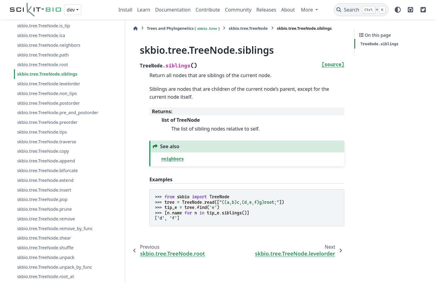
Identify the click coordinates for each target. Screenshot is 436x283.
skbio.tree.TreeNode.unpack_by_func (54, 267)
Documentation (173, 9)
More (307, 9)
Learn (143, 9)
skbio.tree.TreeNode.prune (44, 209)
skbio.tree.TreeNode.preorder (47, 122)
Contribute (208, 9)
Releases (266, 9)
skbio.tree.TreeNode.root (42, 64)
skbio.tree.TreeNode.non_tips (47, 93)
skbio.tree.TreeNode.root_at (45, 276)
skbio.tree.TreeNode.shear (44, 238)
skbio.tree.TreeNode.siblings (47, 74)
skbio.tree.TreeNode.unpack (45, 257)
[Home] (121, 28)
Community (238, 9)
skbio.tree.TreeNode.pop (42, 199)
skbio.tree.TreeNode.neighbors (48, 45)
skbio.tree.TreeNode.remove (46, 219)
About (288, 9)
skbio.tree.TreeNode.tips (42, 132)
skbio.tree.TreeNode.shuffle (45, 248)
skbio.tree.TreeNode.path (43, 55)
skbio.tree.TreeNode (234, 28)
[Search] (361, 9)
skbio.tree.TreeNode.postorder (48, 103)
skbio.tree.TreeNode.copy (43, 151)
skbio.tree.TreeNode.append (46, 161)
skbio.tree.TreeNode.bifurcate (47, 170)
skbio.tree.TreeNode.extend (45, 180)
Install (125, 9)
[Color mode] (397, 10)
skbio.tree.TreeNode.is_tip (43, 26)
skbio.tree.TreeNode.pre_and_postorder (57, 112)
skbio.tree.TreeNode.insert (44, 190)
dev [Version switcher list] (71, 9)
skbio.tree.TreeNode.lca (41, 35)
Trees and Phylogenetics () (169, 28)
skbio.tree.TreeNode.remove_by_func (55, 228)
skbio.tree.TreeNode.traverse (46, 142)
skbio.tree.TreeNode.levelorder (48, 84)
